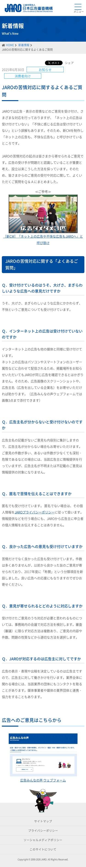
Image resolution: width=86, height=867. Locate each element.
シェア (69, 63)
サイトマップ (43, 821)
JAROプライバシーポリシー (35, 512)
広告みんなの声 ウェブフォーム (43, 780)
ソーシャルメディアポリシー (43, 840)
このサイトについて (43, 849)
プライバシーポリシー (43, 830)
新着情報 (23, 45)
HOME (10, 45)
